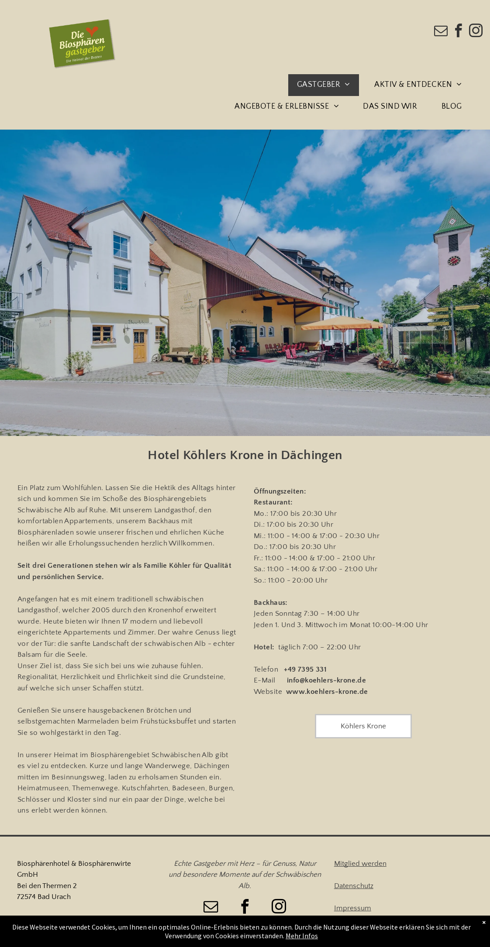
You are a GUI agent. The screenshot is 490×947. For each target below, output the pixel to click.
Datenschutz (353, 886)
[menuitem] (327, 85)
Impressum (352, 908)
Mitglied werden (360, 864)
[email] (441, 32)
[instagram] (476, 32)
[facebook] (458, 32)
